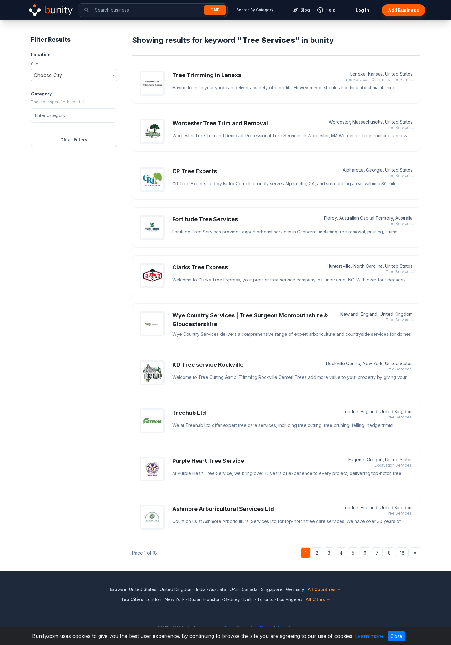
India (201, 589)
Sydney (232, 599)
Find (215, 9)
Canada (249, 589)
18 (402, 552)
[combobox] (74, 75)
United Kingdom (176, 589)
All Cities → (318, 599)
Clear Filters (73, 139)
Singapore (271, 589)
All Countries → (324, 589)
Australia (217, 589)
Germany (295, 589)
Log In (362, 10)
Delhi (248, 599)
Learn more (369, 636)
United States (142, 589)
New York (175, 599)
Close (396, 636)
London (153, 599)
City (34, 63)
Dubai (194, 599)
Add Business (403, 10)
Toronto (265, 599)
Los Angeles (289, 599)
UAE (234, 589)
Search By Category (254, 9)
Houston (212, 599)
